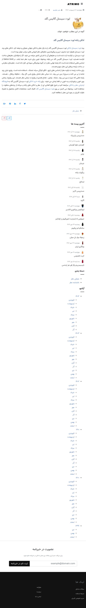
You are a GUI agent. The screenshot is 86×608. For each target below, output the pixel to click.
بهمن (72, 374)
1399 (77, 525)
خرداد (72, 307)
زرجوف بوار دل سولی (77, 237)
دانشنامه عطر (74, 282)
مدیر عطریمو (56, 10)
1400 (77, 477)
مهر (73, 322)
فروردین (71, 300)
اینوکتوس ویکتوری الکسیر (75, 209)
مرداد (72, 314)
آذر (73, 329)
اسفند (72, 377)
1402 (77, 381)
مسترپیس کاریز (78, 191)
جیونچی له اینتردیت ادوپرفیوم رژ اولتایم (70, 218)
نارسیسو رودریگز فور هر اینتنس (73, 265)
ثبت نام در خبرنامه (19, 563)
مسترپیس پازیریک (77, 135)
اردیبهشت (70, 303)
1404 (77, 296)
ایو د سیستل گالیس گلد (57, 19)
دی (73, 370)
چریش (81, 163)
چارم (82, 154)
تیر (73, 311)
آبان (73, 325)
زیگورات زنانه (79, 172)
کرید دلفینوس (79, 255)
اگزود (82, 200)
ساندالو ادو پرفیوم (78, 228)
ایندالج (81, 181)
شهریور (71, 318)
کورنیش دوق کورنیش (76, 144)
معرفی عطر (75, 278)
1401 (77, 429)
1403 (77, 333)
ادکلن (69, 48)
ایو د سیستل (76, 48)
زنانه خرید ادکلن (35, 81)
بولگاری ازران (79, 246)
